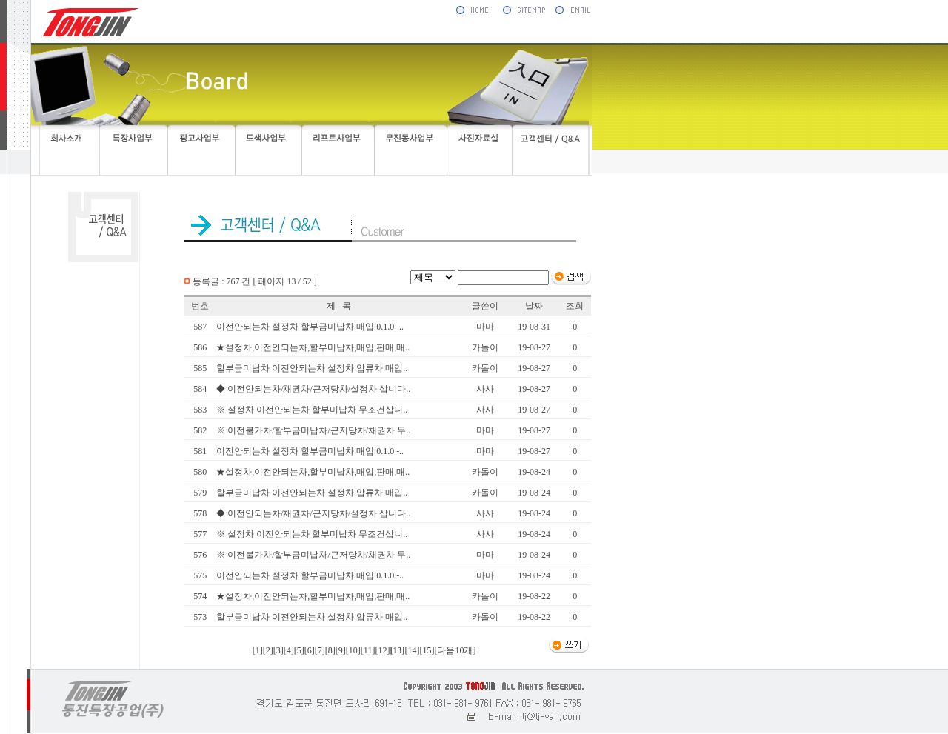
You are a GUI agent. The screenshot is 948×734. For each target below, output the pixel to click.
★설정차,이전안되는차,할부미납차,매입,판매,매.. (313, 347)
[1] (258, 650)
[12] (382, 650)
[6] (309, 650)
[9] (341, 650)
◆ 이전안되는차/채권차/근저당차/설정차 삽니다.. (313, 389)
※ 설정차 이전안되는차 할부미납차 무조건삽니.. (311, 409)
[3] (278, 650)
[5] (299, 650)
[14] (411, 650)
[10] (353, 650)
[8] (330, 650)
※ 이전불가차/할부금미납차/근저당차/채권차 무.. (313, 430)
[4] (289, 650)
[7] (320, 650)
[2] (268, 650)
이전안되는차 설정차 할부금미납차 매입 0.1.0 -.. (310, 326)
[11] (368, 650)
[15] (426, 650)
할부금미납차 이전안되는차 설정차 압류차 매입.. (311, 368)
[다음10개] (454, 650)
